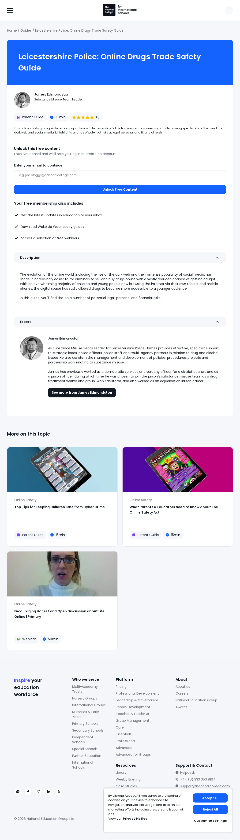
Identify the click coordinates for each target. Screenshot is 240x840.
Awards (181, 707)
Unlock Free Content (120, 189)
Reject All (210, 809)
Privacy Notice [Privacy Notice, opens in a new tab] (135, 818)
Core (120, 727)
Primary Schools (85, 723)
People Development (133, 707)
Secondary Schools (87, 730)
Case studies (126, 786)
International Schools (82, 765)
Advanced (124, 747)
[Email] (120, 175)
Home (12, 30)
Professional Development (137, 693)
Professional (125, 741)
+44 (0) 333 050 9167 (197, 779)
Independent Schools (82, 739)
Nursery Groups (84, 698)
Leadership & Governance (137, 700)
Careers (182, 693)
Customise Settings (210, 820)
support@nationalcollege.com (205, 786)
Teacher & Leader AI (132, 713)
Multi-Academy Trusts (85, 689)
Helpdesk (187, 772)
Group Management (132, 720)
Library (121, 772)
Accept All (210, 798)
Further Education (86, 755)
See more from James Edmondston (82, 392)
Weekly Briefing (128, 779)
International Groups (89, 705)
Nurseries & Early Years (85, 714)
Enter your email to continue (38, 165)
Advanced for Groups (133, 754)
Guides (26, 30)
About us (183, 686)
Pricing (121, 686)
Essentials (123, 734)
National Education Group (196, 700)
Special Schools (85, 749)
